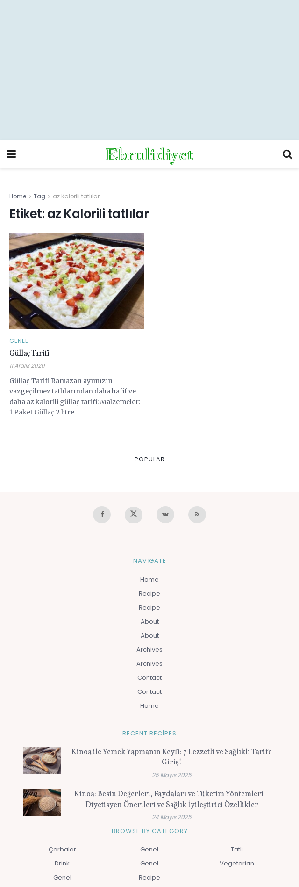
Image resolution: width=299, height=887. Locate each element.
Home (17, 196)
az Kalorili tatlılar (76, 196)
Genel (18, 341)
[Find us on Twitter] (133, 515)
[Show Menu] (11, 154)
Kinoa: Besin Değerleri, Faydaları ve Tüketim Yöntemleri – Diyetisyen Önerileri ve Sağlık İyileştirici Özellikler (171, 799)
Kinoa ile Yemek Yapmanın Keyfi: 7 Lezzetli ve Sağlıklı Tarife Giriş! (171, 757)
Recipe (149, 593)
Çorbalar (62, 849)
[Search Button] (287, 154)
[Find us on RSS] (197, 514)
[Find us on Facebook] (102, 514)
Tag (39, 196)
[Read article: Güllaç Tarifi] (76, 281)
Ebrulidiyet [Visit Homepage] (149, 154)
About (150, 621)
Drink (62, 863)
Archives (149, 649)
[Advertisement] (149, 70)
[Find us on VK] (165, 514)
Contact (149, 677)
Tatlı (237, 849)
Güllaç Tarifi (29, 354)
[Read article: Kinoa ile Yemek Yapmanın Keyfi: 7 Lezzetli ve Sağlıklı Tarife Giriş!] (42, 760)
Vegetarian (237, 863)
